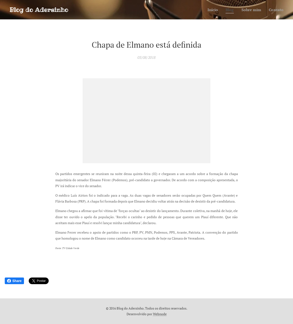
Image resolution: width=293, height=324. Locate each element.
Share (14, 281)
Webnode (160, 314)
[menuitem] (210, 10)
